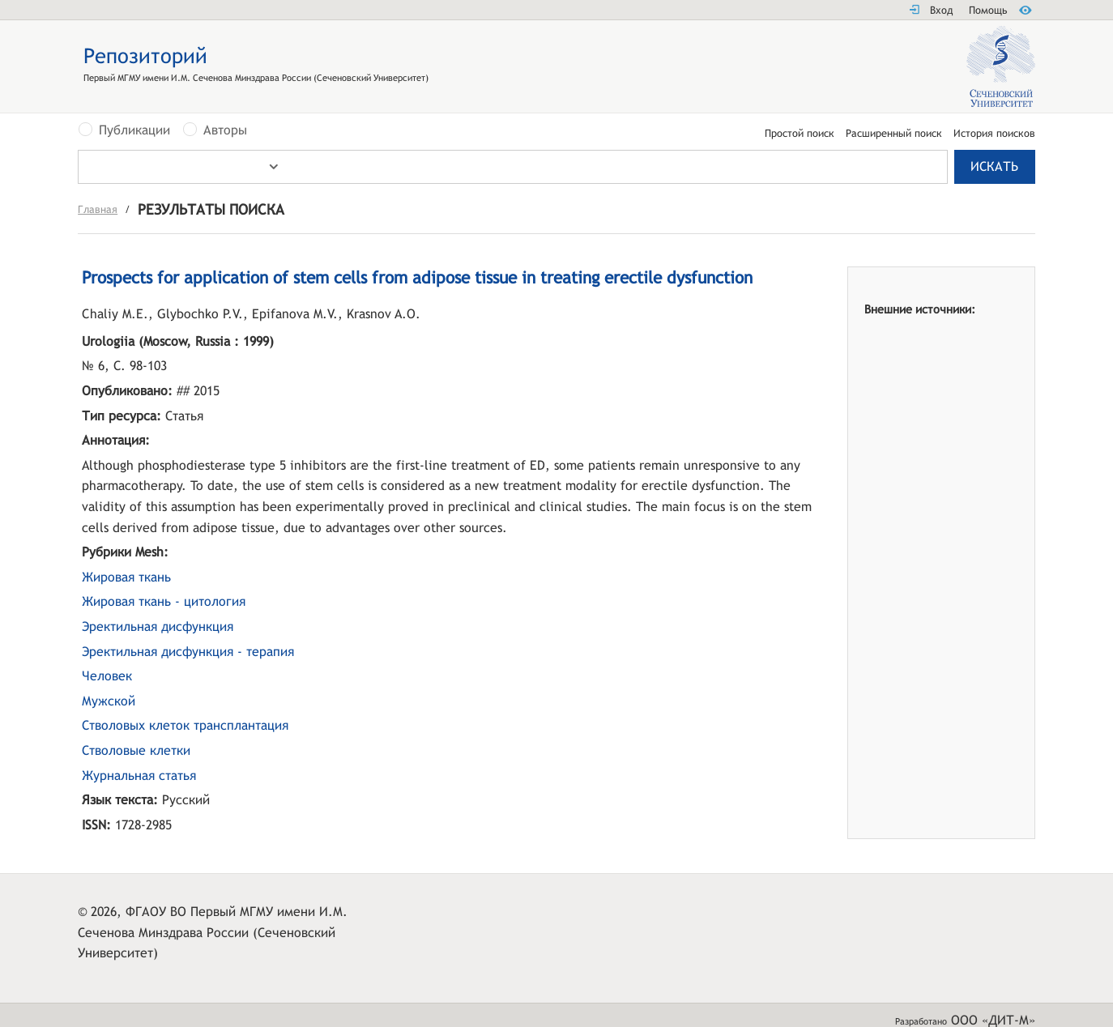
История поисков (994, 134)
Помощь (988, 10)
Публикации (134, 130)
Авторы (225, 130)
